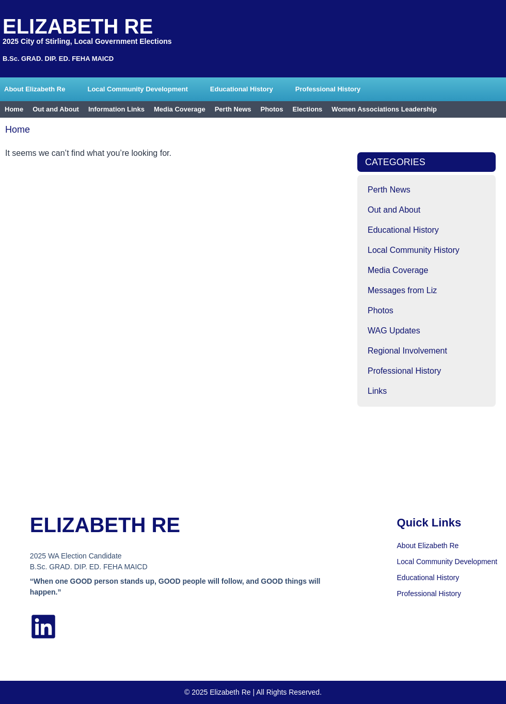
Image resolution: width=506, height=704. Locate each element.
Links (377, 391)
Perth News (233, 109)
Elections (308, 109)
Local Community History (414, 250)
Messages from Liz (402, 290)
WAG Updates (394, 330)
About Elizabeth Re (34, 89)
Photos (271, 109)
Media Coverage (179, 109)
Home (14, 109)
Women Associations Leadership (384, 109)
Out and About (56, 109)
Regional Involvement (407, 350)
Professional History (327, 89)
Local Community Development (137, 89)
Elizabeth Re (78, 26)
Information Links (116, 109)
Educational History (241, 89)
